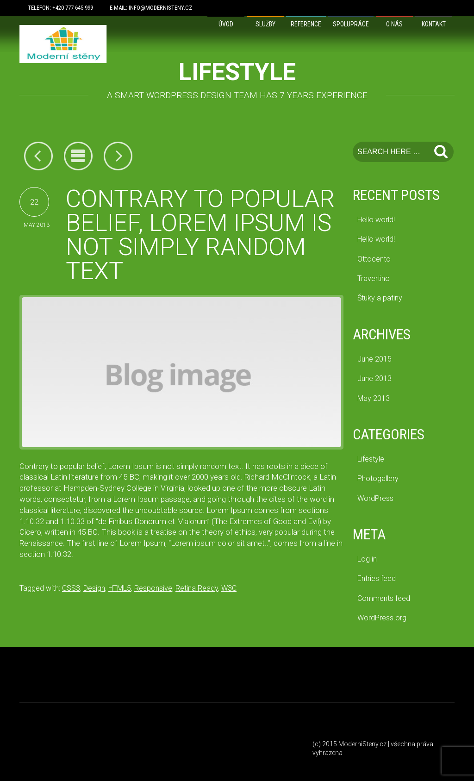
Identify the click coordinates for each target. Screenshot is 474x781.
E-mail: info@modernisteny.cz (151, 7)
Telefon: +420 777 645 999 (60, 7)
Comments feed (383, 598)
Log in (367, 559)
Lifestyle (370, 459)
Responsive (153, 588)
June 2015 (374, 359)
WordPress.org (381, 617)
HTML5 (119, 588)
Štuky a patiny (379, 298)
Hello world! (376, 219)
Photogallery (378, 478)
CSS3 (71, 588)
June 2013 (374, 378)
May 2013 (373, 398)
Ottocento (374, 259)
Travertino (373, 278)
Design (94, 588)
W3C (229, 588)
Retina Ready (196, 588)
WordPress (375, 498)
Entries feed (376, 578)
